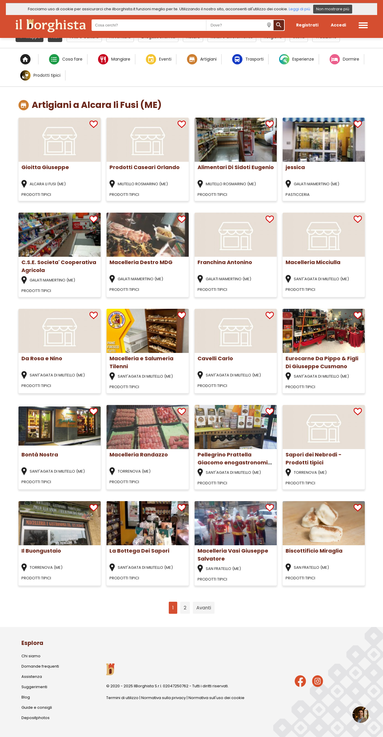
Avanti (203, 607)
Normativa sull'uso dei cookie (216, 698)
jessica (295, 167)
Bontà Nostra (39, 454)
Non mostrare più (332, 9)
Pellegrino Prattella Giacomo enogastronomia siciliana (234, 462)
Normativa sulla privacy (163, 698)
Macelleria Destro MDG (141, 262)
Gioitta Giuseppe (45, 167)
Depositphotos (35, 718)
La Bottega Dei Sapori (139, 550)
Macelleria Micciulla (313, 262)
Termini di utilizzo (122, 698)
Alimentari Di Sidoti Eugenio (236, 167)
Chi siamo (31, 656)
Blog (25, 697)
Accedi (338, 25)
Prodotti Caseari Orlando (144, 167)
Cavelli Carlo (215, 358)
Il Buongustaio (41, 550)
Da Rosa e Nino (41, 358)
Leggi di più (299, 9)
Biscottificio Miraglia (314, 550)
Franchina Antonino (225, 262)
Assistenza (31, 676)
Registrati (307, 25)
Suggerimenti (34, 687)
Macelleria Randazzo (138, 454)
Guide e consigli (36, 707)
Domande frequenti (40, 666)
